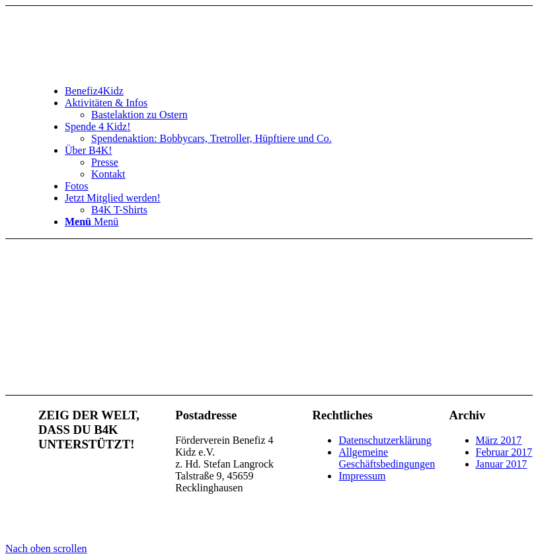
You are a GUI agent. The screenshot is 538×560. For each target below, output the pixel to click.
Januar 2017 (501, 464)
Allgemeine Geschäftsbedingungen (386, 458)
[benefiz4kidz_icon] (137, 68)
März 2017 (499, 440)
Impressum (361, 475)
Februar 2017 (504, 452)
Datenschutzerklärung (384, 440)
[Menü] (91, 221)
